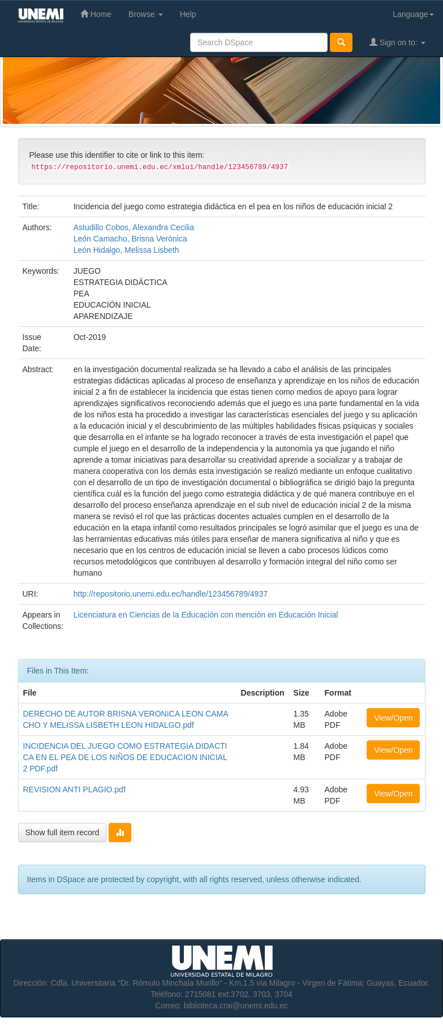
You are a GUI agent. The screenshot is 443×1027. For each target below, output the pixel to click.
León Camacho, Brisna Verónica (130, 238)
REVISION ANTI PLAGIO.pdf (74, 789)
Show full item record (62, 832)
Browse (145, 14)
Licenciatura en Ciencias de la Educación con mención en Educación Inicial (206, 614)
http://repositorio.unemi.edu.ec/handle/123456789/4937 (171, 593)
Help (188, 14)
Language (413, 14)
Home (95, 14)
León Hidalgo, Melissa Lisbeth (126, 249)
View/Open (393, 717)
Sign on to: (397, 42)
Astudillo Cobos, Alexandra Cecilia (134, 227)
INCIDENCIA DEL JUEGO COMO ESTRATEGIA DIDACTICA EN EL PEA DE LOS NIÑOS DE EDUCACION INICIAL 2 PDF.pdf (125, 757)
